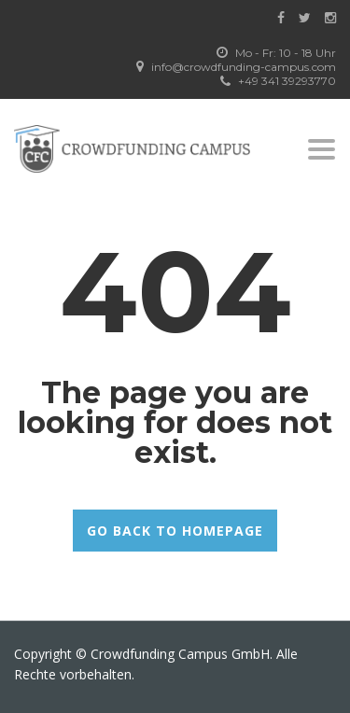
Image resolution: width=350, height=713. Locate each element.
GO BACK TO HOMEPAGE (175, 530)
